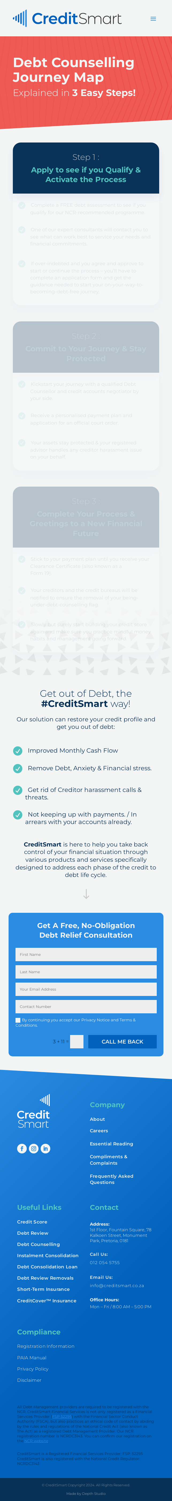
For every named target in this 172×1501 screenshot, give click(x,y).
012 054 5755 (105, 1262)
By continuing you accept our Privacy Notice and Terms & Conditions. (76, 1022)
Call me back (122, 1041)
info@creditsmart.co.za (117, 1285)
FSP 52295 (62, 1416)
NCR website (36, 1440)
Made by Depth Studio (86, 1493)
